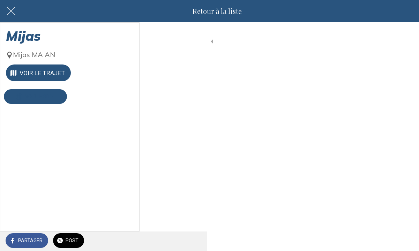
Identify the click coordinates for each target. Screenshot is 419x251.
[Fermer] (11, 11)
